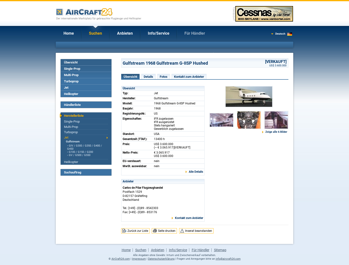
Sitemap (220, 250)
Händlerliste (72, 105)
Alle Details (196, 171)
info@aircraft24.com (228, 258)
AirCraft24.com (120, 258)
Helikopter (71, 94)
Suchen (95, 33)
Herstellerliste (74, 115)
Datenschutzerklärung (161, 258)
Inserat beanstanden (198, 231)
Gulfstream (73, 141)
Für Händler (194, 33)
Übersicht (71, 62)
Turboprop (71, 81)
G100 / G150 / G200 (81, 152)
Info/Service (158, 33)
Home (68, 33)
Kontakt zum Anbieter (189, 76)
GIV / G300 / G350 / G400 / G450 (84, 147)
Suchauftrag (72, 172)
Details (148, 76)
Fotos (163, 76)
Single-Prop (72, 68)
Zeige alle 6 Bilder (276, 131)
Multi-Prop (71, 75)
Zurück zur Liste (137, 231)
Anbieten (125, 33)
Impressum (139, 258)
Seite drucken (166, 231)
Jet (66, 87)
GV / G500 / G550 (79, 155)
